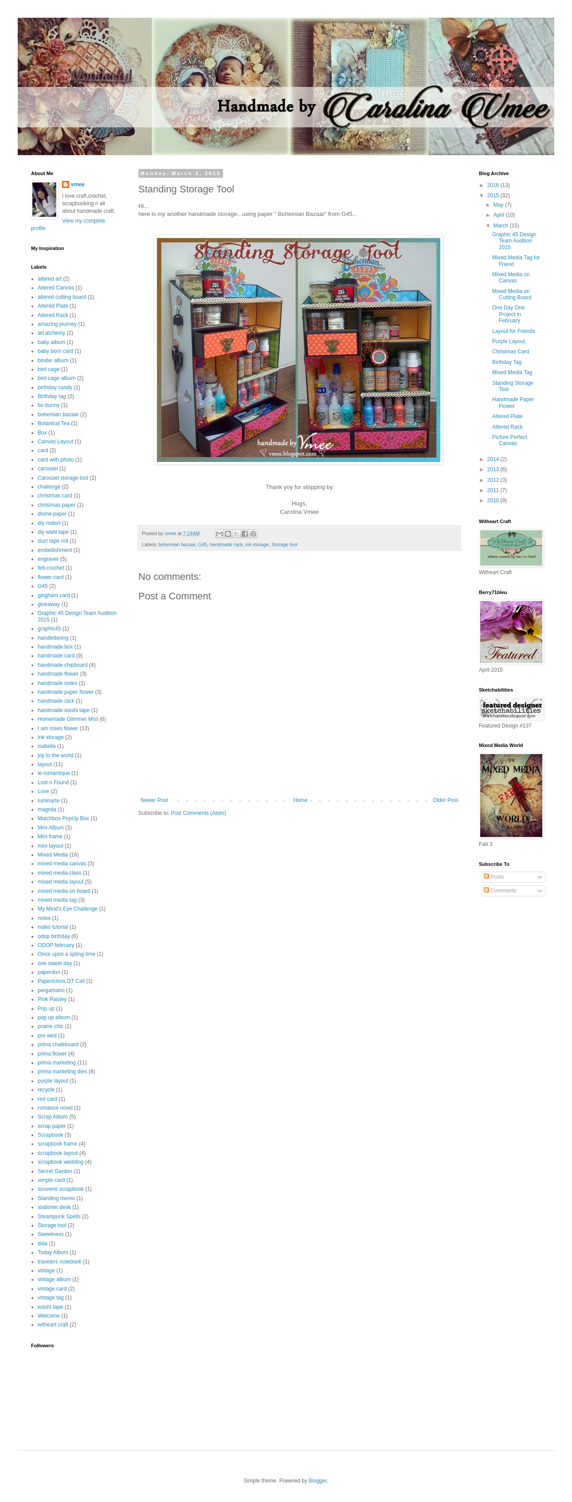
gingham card (54, 595)
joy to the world (56, 755)
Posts (494, 877)
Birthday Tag (507, 362)
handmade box (55, 647)
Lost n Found (53, 782)
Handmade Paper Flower (513, 402)
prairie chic (50, 1026)
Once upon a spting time (66, 954)
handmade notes (57, 683)
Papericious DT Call (61, 981)
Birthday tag (52, 396)
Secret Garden (55, 1171)
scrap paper (52, 1126)
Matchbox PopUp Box (63, 818)
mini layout (50, 846)
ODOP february (56, 945)
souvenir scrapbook (61, 1189)
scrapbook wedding (60, 1162)
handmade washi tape (64, 710)
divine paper (52, 514)
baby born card (55, 351)
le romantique (54, 773)
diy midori (49, 523)
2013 (494, 469)
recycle (46, 1090)
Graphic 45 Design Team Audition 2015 (514, 240)
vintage (46, 1270)
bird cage (48, 369)
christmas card (55, 496)
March (502, 226)
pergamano (51, 990)
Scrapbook (50, 1135)
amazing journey (57, 324)
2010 (494, 500)
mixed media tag (57, 900)
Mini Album (51, 828)
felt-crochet (51, 568)
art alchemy (51, 333)
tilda (42, 1243)
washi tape (50, 1307)
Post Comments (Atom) (198, 813)
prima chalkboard (58, 1044)
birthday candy (55, 387)
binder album (53, 360)
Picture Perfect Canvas (509, 440)
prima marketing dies (62, 1071)
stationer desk (54, 1207)
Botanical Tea (54, 423)
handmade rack (226, 544)
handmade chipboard (63, 665)
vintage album (54, 1279)
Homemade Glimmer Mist (68, 719)
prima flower (52, 1054)
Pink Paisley (52, 999)
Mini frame (50, 836)
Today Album (53, 1252)
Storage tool (284, 544)
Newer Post (154, 800)
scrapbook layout (58, 1153)
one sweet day (55, 963)
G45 (202, 544)
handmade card (56, 656)
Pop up (46, 1008)
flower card (51, 577)
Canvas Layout (55, 441)
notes (44, 918)
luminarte (48, 801)
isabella (47, 746)
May (499, 205)
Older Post (445, 800)
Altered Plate (53, 306)
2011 (494, 490)
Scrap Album (53, 1117)
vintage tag (51, 1298)
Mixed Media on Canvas (511, 277)
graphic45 (49, 629)
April (499, 215)
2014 (494, 459)
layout (45, 764)
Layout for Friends (513, 331)
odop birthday (54, 936)
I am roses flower (58, 728)
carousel (48, 468)
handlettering (53, 638)
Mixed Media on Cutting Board (511, 294)
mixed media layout (60, 882)
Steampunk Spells (59, 1216)
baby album (51, 342)
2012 (494, 480)
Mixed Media (53, 855)
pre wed (47, 1036)
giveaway (49, 604)
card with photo (56, 460)
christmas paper (56, 505)
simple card (51, 1180)
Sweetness (51, 1234)
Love (43, 791)
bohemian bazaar (177, 544)
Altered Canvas (56, 288)
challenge (49, 487)
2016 (494, 185)
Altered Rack (53, 315)
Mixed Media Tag (512, 372)
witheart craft (53, 1325)
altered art (50, 279)
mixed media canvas (62, 864)
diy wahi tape (53, 532)
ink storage (257, 544)
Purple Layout (508, 341)
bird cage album (56, 378)
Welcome (49, 1316)
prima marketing (57, 1063)
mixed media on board (64, 891)
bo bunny (48, 405)
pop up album (54, 1017)
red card (47, 1099)
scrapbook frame (57, 1144)
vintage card (52, 1289)
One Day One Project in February (508, 314)
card (43, 450)
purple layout (53, 1081)
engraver (48, 559)
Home (301, 800)
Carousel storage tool (63, 478)
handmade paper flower (66, 692)
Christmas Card (510, 351)
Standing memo (56, 1198)
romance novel (55, 1108)
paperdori (49, 972)
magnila (47, 809)
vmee (78, 184)
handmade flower (58, 674)
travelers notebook (60, 1262)
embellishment (55, 550)
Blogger (318, 1481)
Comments (500, 891)
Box (42, 433)
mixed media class (60, 873)
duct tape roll (53, 541)
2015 (494, 195)
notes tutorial (53, 927)
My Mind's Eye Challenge (68, 909)
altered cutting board (62, 297)
